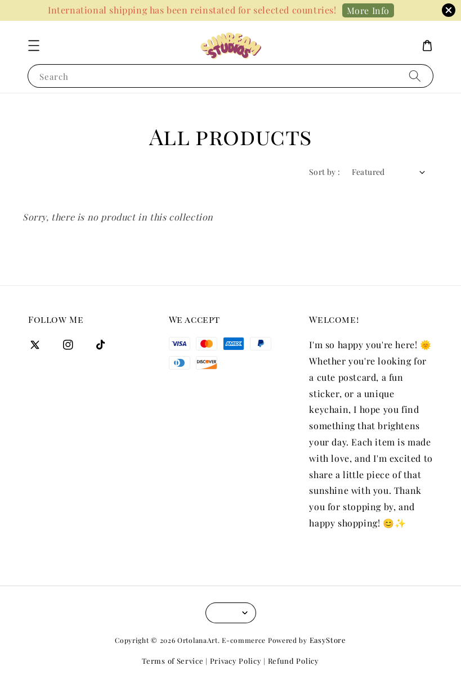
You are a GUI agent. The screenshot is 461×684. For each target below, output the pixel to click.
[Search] (415, 76)
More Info (368, 10)
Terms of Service (172, 660)
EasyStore (328, 640)
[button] (33, 45)
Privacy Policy (236, 660)
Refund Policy (293, 660)
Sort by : (325, 171)
